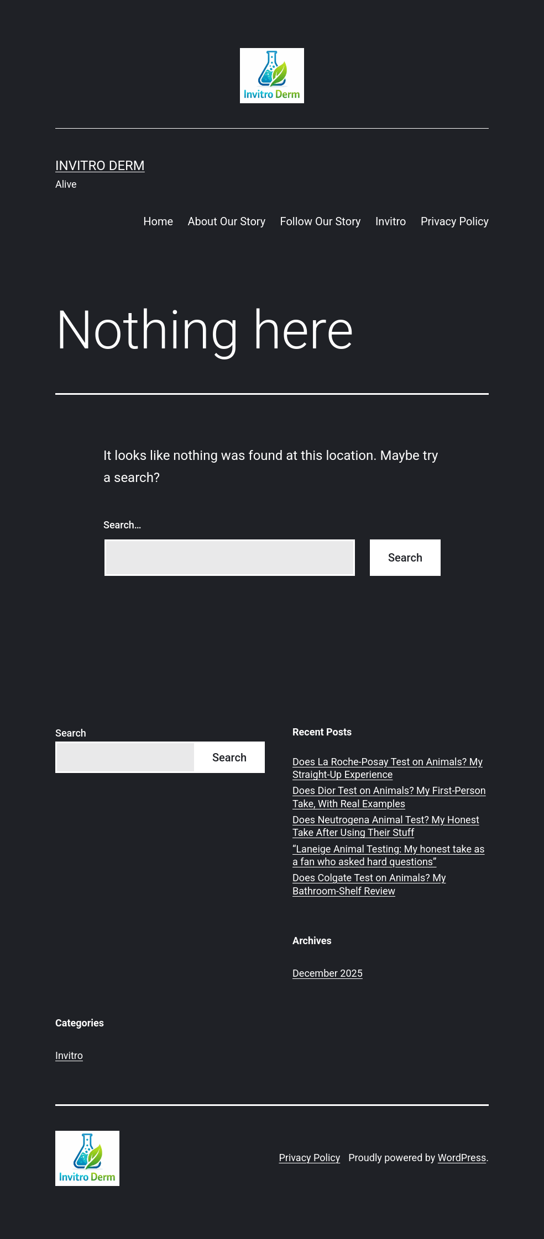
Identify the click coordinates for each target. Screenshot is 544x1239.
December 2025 (327, 973)
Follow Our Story (320, 221)
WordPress (462, 1157)
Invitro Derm (100, 165)
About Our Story (226, 221)
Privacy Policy (455, 221)
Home (158, 221)
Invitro (390, 221)
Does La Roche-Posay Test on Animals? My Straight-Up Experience (387, 768)
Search (70, 733)
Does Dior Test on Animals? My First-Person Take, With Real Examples (389, 797)
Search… (122, 525)
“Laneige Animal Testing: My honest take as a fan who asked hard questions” (388, 855)
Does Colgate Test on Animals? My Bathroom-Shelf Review (369, 884)
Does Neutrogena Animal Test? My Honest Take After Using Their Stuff (385, 826)
